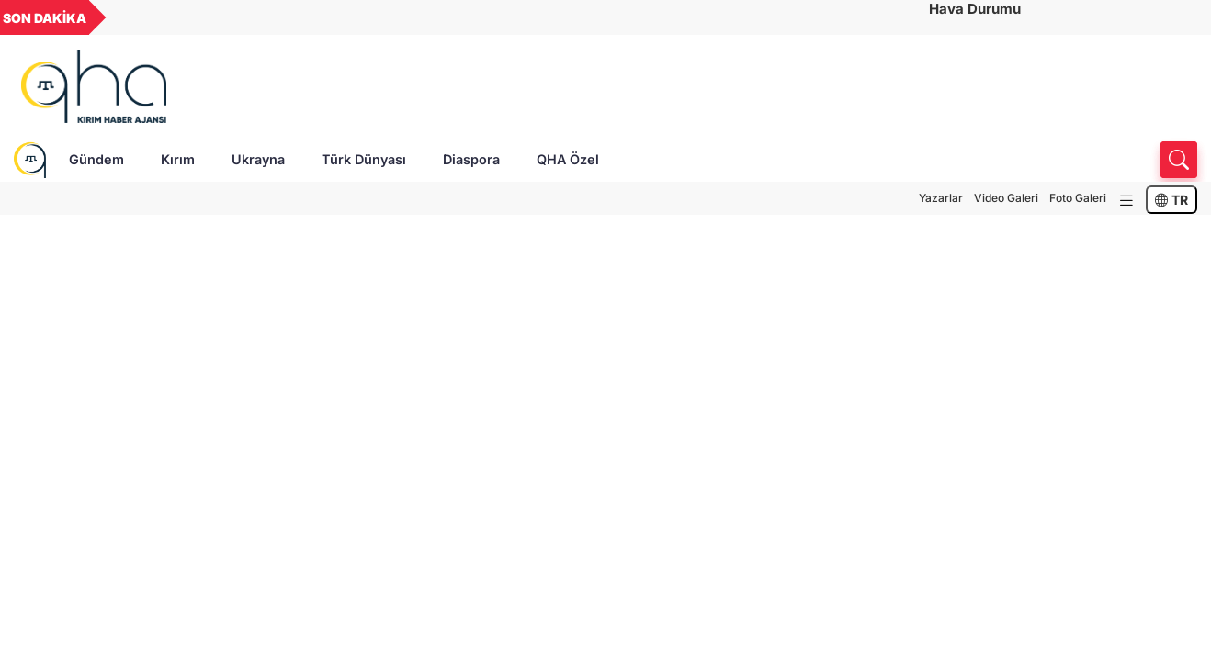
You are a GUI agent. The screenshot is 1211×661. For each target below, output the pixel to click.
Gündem (96, 159)
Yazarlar (941, 198)
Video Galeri (1006, 198)
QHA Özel (568, 159)
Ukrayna (258, 159)
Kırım (178, 159)
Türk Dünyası (364, 159)
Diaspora (471, 159)
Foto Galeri (1077, 198)
